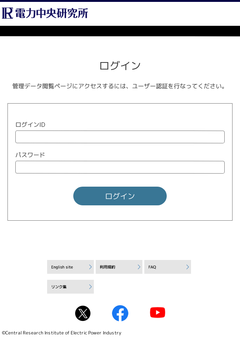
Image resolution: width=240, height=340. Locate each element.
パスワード (30, 155)
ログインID (30, 124)
